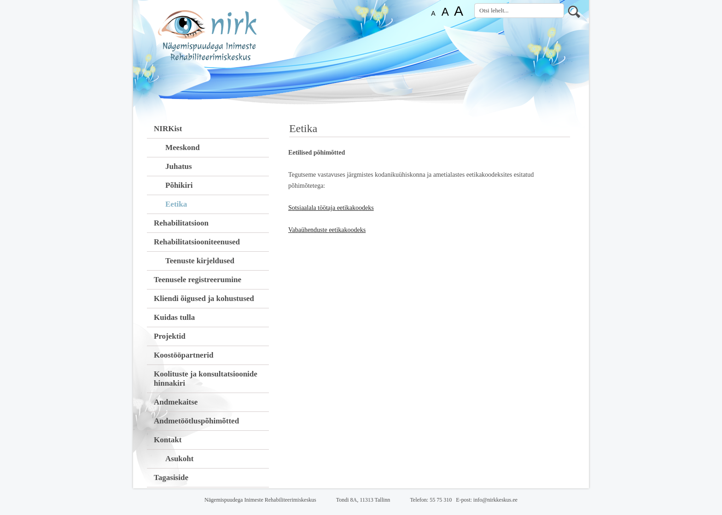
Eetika (176, 204)
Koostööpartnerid (183, 355)
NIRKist (168, 128)
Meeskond (182, 147)
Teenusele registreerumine (197, 279)
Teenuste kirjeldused (199, 260)
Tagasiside (171, 477)
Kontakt (167, 439)
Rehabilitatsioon (181, 223)
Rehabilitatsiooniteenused (197, 241)
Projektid (170, 336)
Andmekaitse (176, 402)
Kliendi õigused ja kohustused (204, 298)
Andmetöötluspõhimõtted (196, 421)
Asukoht (179, 458)
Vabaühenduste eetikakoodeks (327, 229)
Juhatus (178, 166)
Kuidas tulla (174, 317)
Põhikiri (179, 185)
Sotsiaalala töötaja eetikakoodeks (331, 207)
